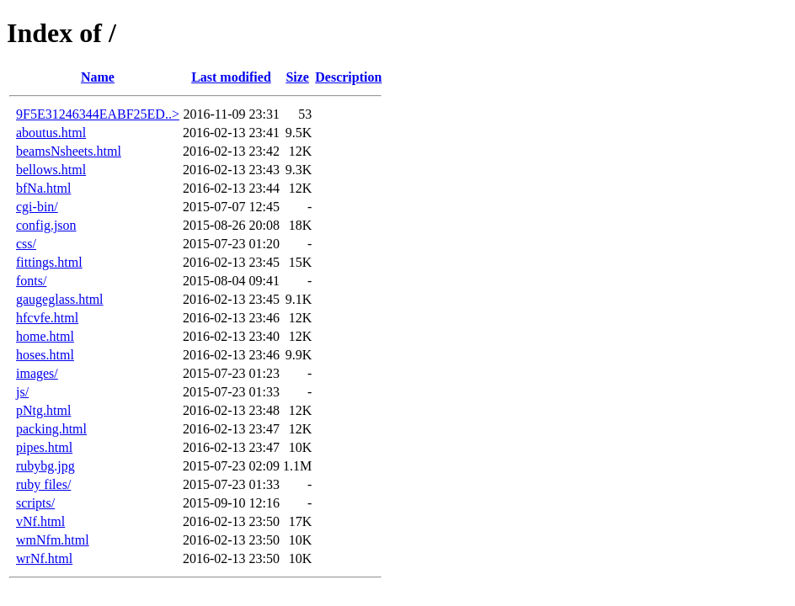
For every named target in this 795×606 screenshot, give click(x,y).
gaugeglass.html (60, 299)
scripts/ (35, 503)
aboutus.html (51, 132)
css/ (26, 244)
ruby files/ (43, 484)
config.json (46, 225)
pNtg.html (43, 410)
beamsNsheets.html (68, 151)
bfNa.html (43, 188)
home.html (45, 336)
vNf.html (40, 521)
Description (348, 77)
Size (297, 77)
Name (98, 77)
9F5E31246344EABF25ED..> (97, 114)
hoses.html (45, 355)
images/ (37, 373)
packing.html (51, 429)
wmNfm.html (52, 540)
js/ (22, 392)
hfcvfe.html (47, 318)
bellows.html (51, 169)
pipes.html (44, 447)
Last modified (231, 77)
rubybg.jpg (45, 466)
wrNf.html (44, 558)
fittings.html (49, 262)
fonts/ (31, 281)
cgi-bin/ (37, 206)
